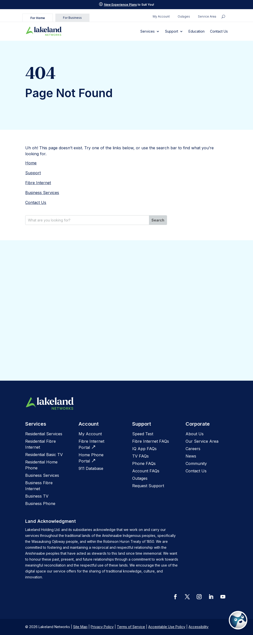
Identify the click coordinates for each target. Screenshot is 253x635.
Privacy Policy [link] (102, 627)
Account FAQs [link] (145, 470)
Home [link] (31, 162)
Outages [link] (184, 16)
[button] (175, 597)
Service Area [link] (207, 16)
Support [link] (171, 31)
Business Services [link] (42, 192)
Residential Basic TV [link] (44, 454)
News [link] (191, 456)
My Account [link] (161, 16)
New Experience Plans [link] (120, 4)
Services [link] (147, 31)
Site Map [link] (80, 627)
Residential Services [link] (43, 433)
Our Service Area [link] (202, 441)
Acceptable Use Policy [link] (166, 627)
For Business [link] (72, 18)
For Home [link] (37, 18)
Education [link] (197, 31)
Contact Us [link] (219, 31)
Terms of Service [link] (131, 627)
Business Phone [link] (40, 503)
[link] (43, 31)
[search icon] (223, 16)
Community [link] (196, 463)
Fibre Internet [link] (38, 182)
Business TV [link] (36, 496)
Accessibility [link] (199, 627)
